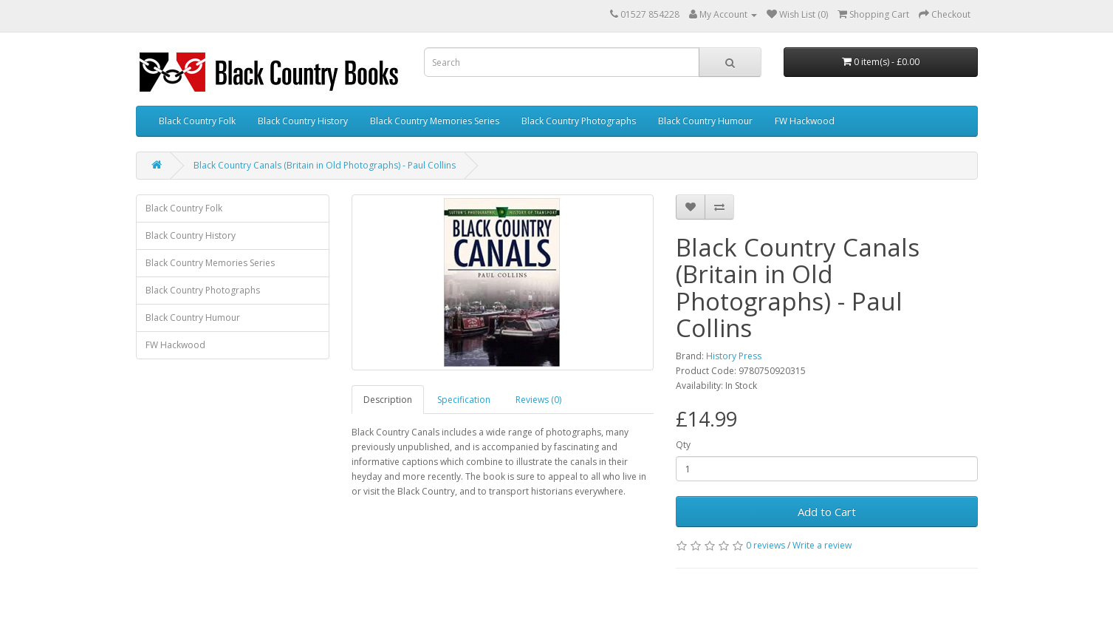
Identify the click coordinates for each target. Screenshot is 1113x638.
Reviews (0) (538, 399)
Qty (683, 444)
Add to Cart (827, 511)
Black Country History (303, 121)
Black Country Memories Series (434, 121)
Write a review (822, 545)
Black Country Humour (705, 121)
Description (387, 399)
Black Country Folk (197, 121)
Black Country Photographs (578, 121)
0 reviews (765, 545)
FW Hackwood (805, 121)
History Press (733, 356)
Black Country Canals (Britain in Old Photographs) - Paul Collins (325, 165)
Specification (463, 399)
